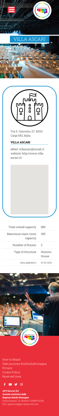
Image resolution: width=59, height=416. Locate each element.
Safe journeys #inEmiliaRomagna (24, 364)
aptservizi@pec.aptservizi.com (23, 404)
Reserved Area (11, 376)
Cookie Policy (11, 372)
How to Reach (11, 359)
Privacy (7, 368)
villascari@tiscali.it (31, 149)
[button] (11, 10)
